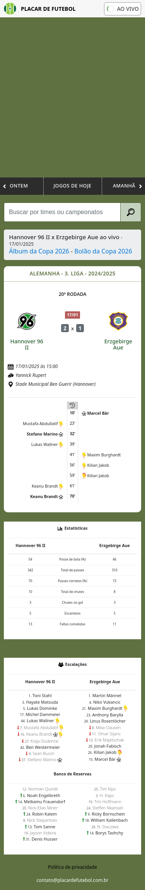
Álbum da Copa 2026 (39, 251)
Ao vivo (122, 8)
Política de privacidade (72, 867)
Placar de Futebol (40, 9)
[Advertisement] (72, 101)
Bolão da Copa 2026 (103, 251)
